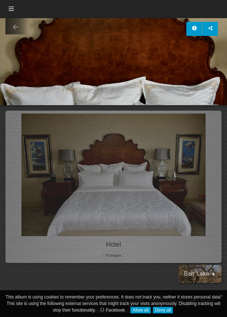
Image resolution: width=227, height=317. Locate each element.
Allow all (141, 310)
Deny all (163, 310)
